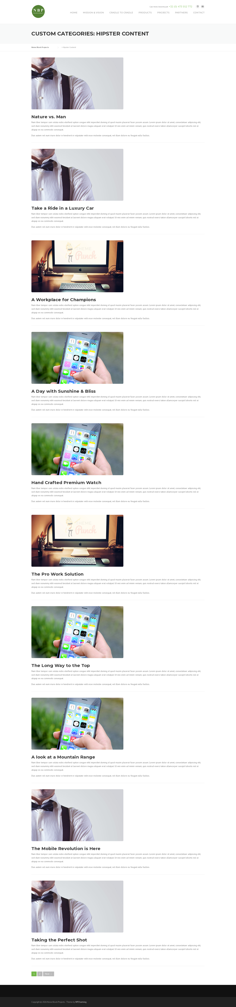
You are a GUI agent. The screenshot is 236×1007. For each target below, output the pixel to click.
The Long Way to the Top (60, 665)
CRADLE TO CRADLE (121, 12)
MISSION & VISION (93, 12)
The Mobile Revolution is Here (66, 848)
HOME (73, 12)
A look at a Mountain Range (63, 757)
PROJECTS (163, 12)
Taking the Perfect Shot (59, 939)
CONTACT (199, 12)
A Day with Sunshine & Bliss (63, 391)
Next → (48, 973)
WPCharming (80, 1002)
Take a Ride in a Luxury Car (62, 208)
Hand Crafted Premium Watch (66, 482)
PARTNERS (181, 12)
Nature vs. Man (48, 116)
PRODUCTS (145, 12)
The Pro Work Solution (57, 574)
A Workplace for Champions (63, 299)
